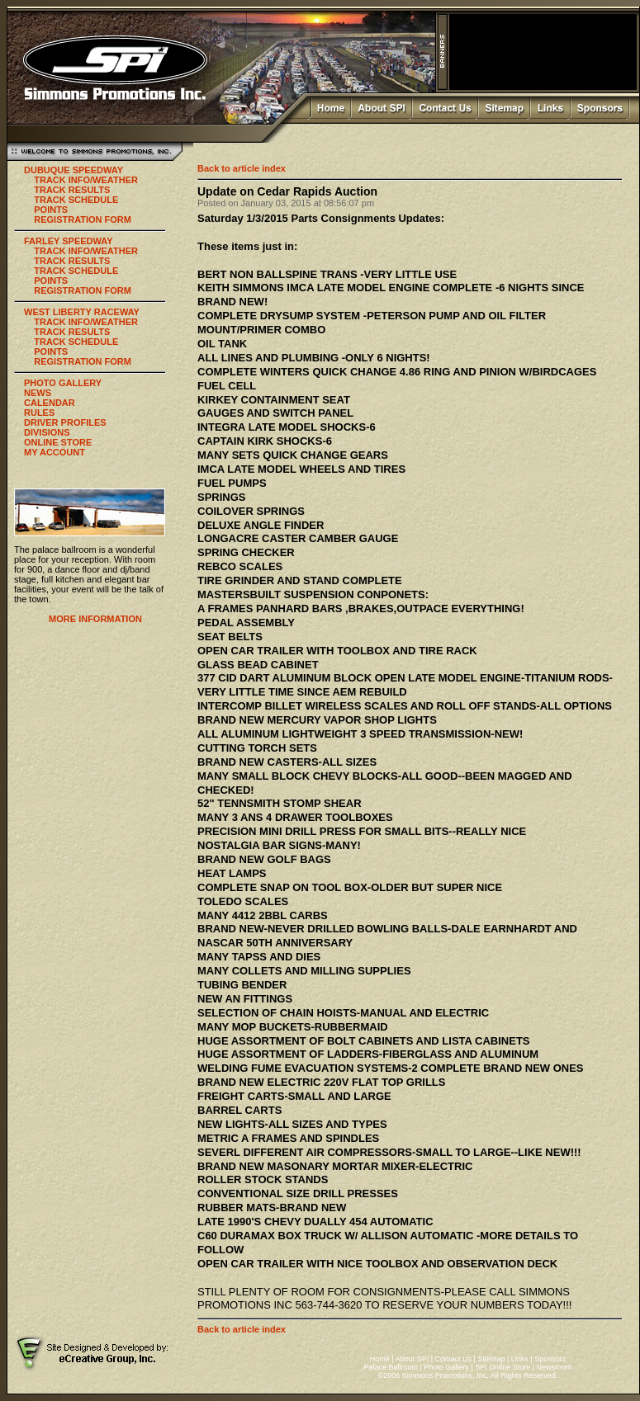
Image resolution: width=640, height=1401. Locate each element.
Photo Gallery (446, 1367)
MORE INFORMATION (95, 619)
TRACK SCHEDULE (76, 200)
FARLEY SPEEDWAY (68, 241)
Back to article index (241, 168)
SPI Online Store (502, 1367)
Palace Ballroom (390, 1367)
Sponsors (550, 1359)
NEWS (37, 393)
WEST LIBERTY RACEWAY (82, 312)
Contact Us (453, 1359)
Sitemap (491, 1359)
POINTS (51, 210)
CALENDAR (49, 403)
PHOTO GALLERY (63, 383)
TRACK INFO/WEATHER (86, 180)
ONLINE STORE (58, 442)
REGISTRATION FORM (82, 219)
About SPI (412, 1359)
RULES (39, 412)
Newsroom (554, 1367)
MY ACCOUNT (54, 452)
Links (520, 1359)
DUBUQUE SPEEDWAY (73, 170)
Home (380, 1359)
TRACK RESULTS (72, 190)
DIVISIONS (47, 432)
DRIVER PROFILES (65, 422)
